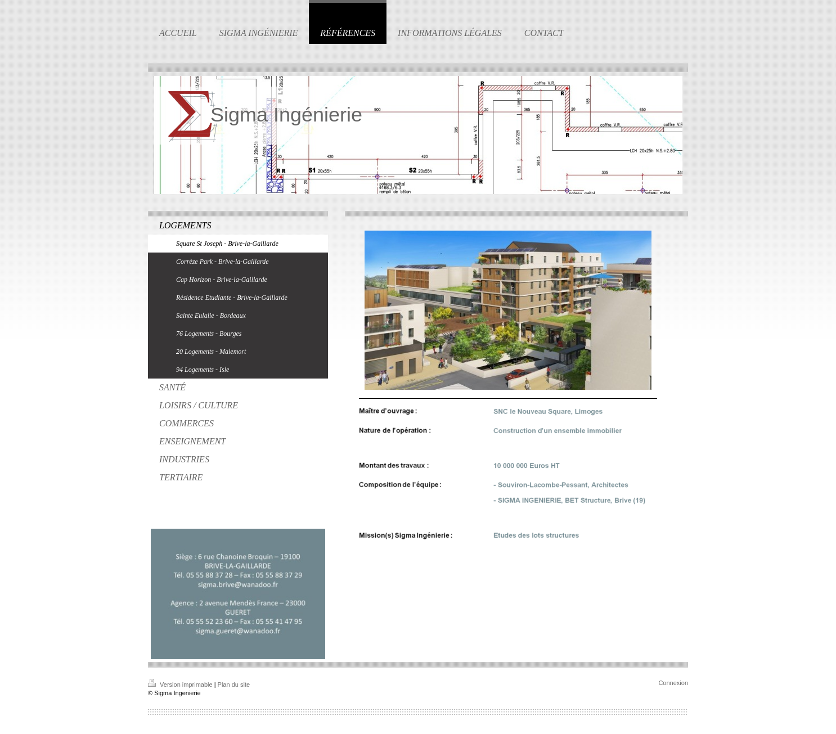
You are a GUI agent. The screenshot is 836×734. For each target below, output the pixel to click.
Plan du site (234, 684)
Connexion (673, 682)
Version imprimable (181, 684)
